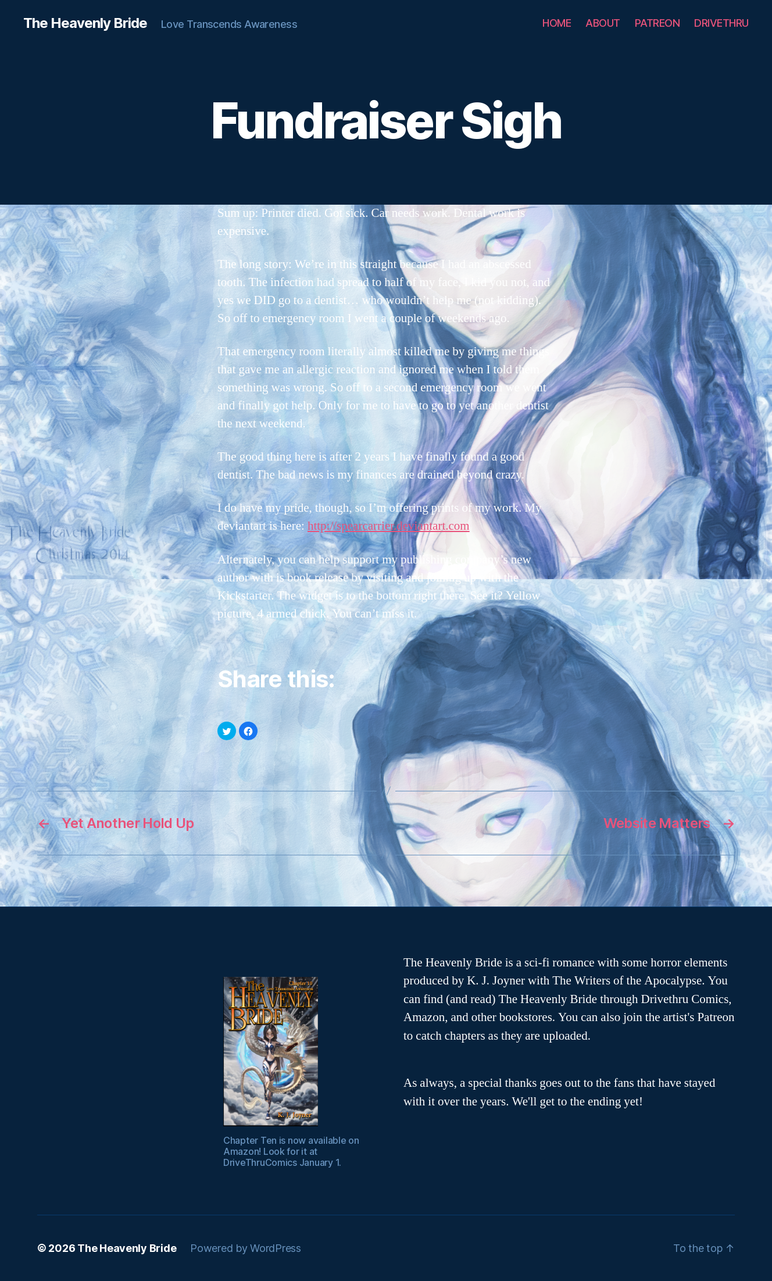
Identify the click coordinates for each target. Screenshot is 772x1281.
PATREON (657, 23)
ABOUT (602, 23)
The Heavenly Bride (85, 23)
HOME (556, 23)
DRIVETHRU (721, 23)
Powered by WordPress (245, 1248)
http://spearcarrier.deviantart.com (389, 526)
